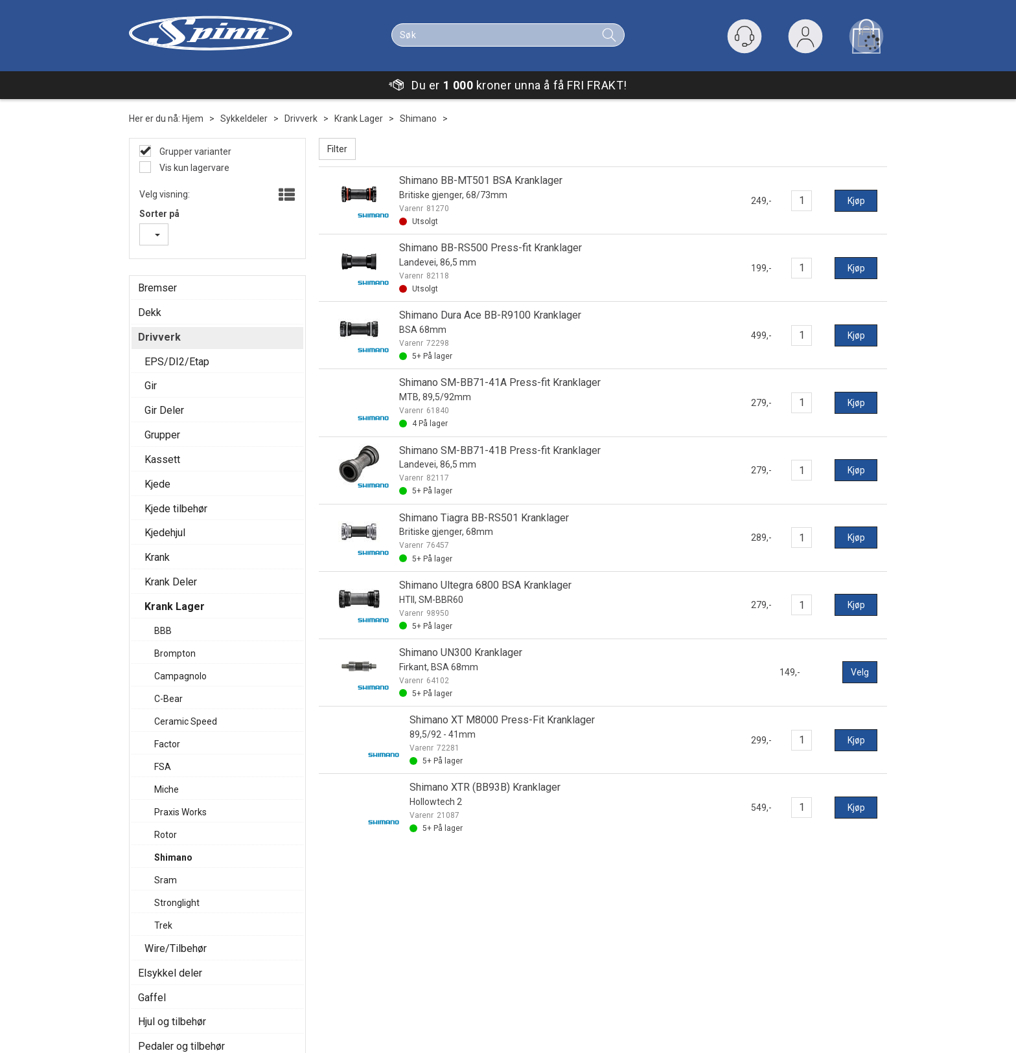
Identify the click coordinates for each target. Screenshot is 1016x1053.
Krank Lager (358, 118)
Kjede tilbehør (175, 509)
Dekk (149, 312)
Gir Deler (164, 410)
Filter (337, 149)
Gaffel (152, 997)
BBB (163, 631)
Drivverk (301, 118)
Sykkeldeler (244, 118)
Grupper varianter (194, 151)
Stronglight (177, 903)
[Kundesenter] (744, 36)
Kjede (157, 484)
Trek (163, 925)
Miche (166, 789)
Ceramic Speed (185, 721)
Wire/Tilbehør (175, 948)
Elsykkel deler (170, 973)
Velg (860, 672)
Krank (157, 557)
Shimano (418, 118)
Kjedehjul (164, 532)
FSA (162, 767)
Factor (167, 744)
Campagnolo (180, 676)
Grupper (162, 435)
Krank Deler (170, 582)
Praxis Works (180, 812)
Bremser (157, 288)
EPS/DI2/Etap (176, 362)
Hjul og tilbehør (172, 1021)
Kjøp (856, 201)
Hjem (192, 118)
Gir (150, 385)
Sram (165, 880)
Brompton (175, 653)
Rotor (165, 835)
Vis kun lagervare (193, 168)
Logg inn (805, 39)
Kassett (162, 459)
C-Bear (168, 699)
